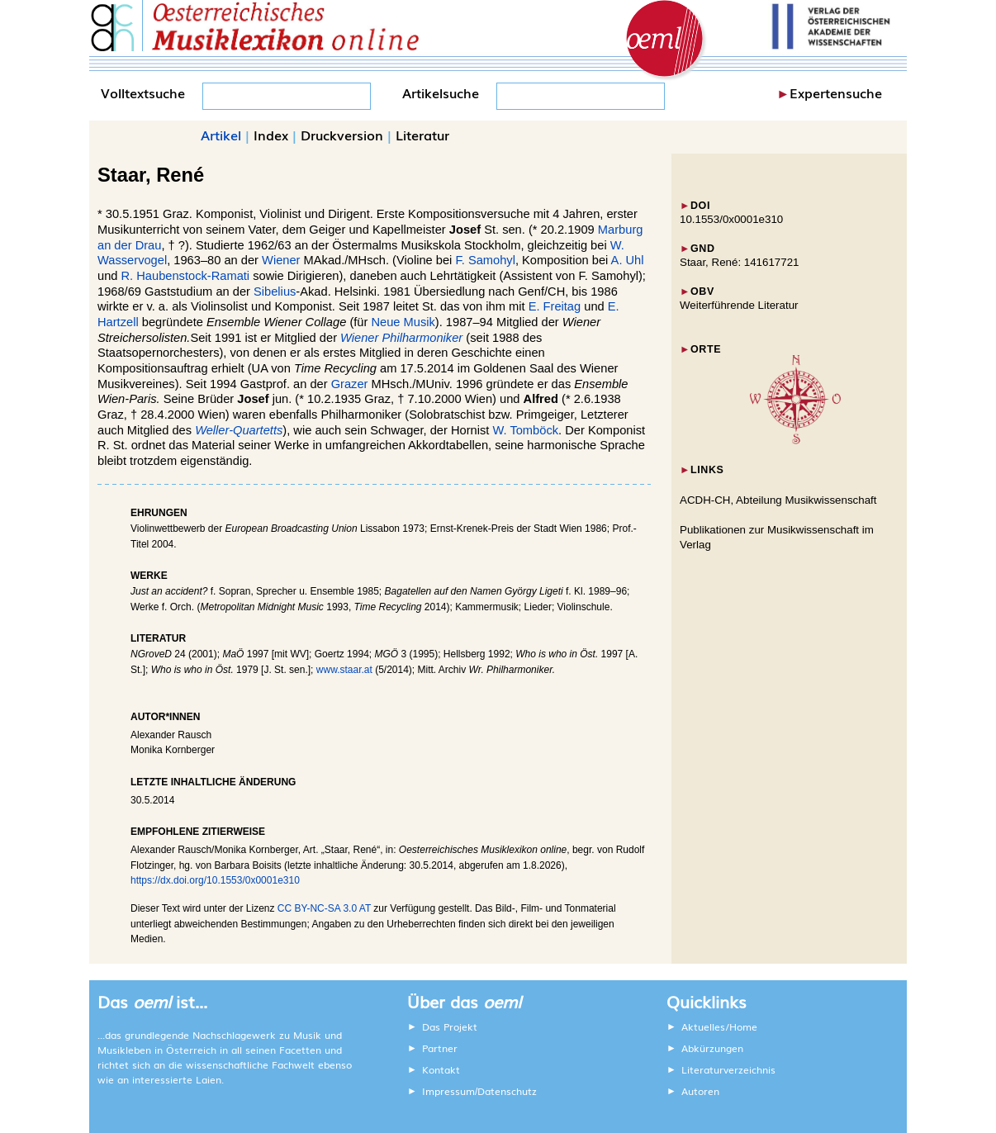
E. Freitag (555, 306)
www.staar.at (344, 670)
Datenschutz (507, 1090)
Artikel (221, 135)
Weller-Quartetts (238, 430)
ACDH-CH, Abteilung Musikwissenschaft (778, 500)
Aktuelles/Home (719, 1026)
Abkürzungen (712, 1048)
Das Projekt (449, 1026)
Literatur (422, 135)
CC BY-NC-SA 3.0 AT (324, 908)
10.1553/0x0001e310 (731, 219)
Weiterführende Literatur (739, 305)
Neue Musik (402, 322)
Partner (440, 1048)
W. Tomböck (525, 430)
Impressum (448, 1090)
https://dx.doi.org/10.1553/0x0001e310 (215, 880)
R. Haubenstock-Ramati (185, 275)
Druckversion (342, 135)
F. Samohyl (485, 260)
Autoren (700, 1090)
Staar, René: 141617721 (739, 262)
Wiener (281, 260)
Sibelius (275, 291)
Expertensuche (836, 92)
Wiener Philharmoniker (401, 337)
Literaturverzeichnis (728, 1069)
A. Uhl (627, 260)
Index (271, 135)
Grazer (349, 384)
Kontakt (441, 1069)
